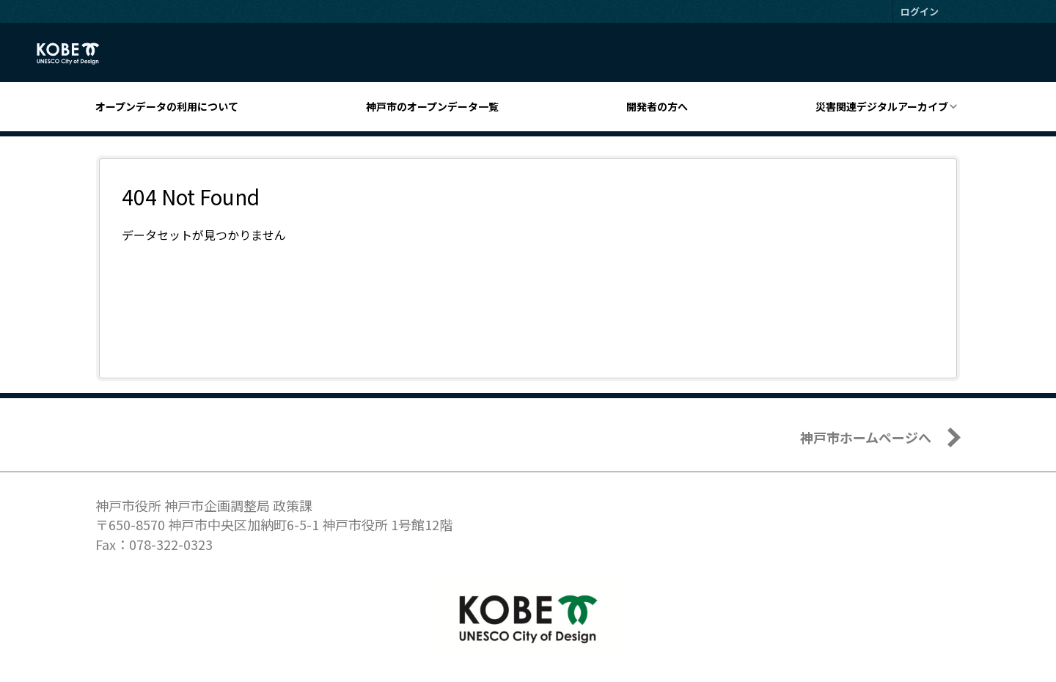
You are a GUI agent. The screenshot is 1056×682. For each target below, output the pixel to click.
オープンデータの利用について (166, 106)
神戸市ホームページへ (865, 437)
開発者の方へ (657, 106)
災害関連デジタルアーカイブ (881, 106)
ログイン (920, 11)
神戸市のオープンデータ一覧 (432, 106)
